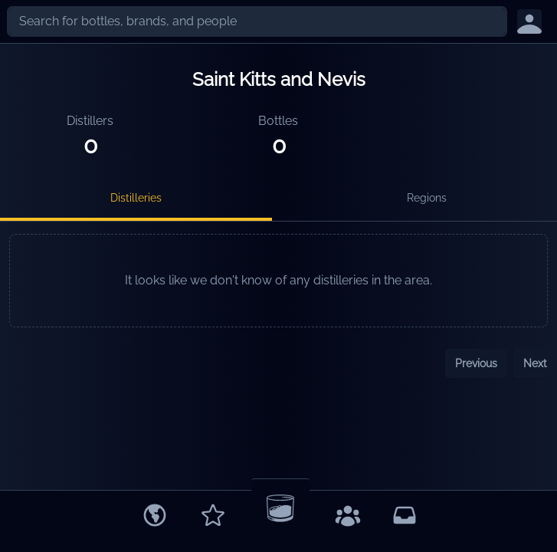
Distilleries (136, 198)
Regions (427, 198)
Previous (476, 363)
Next (535, 363)
